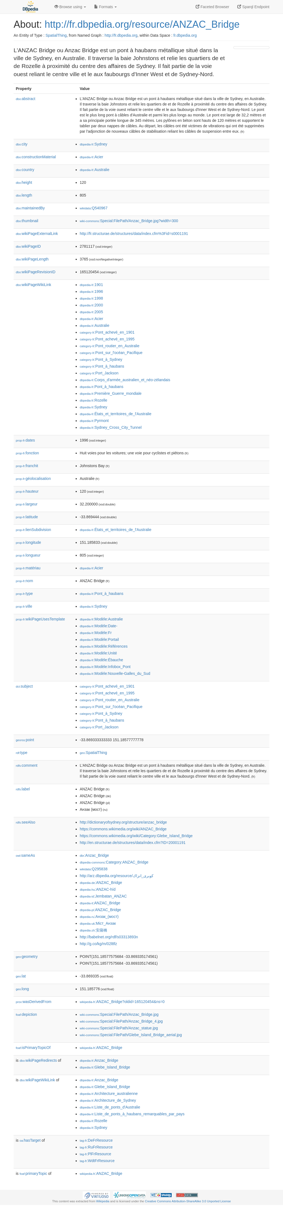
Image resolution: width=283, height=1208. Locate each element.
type (24, 593)
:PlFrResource (95, 1154)
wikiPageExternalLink (37, 233)
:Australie (94, 169)
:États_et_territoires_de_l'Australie (115, 414)
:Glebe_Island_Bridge (105, 1067)
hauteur (27, 491)
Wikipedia (102, 1201)
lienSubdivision (33, 529)
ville (24, 606)
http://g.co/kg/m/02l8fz (98, 944)
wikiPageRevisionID (36, 272)
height (24, 182)
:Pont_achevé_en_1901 (107, 332)
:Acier (91, 157)
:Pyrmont (94, 420)
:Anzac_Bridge (94, 855)
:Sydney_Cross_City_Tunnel (111, 427)
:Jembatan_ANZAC (103, 896)
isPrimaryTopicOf (33, 1047)
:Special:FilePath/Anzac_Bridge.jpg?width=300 (129, 221)
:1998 (91, 298)
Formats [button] (105, 7)
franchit (27, 466)
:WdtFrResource (97, 1161)
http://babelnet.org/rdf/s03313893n (109, 937)
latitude (27, 517)
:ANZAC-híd (97, 889)
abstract (25, 99)
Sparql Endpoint (253, 7)
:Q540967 (93, 208)
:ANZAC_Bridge (101, 882)
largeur (27, 504)
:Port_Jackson (99, 373)
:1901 (91, 284)
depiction (26, 1014)
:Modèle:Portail (99, 639)
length (24, 195)
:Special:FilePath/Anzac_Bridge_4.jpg (121, 1021)
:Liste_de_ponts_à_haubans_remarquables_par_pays (132, 1114)
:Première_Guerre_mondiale (111, 393)
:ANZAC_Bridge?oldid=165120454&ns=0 (122, 1001)
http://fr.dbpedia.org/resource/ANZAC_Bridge (142, 24)
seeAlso (25, 822)
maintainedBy (30, 208)
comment (26, 765)
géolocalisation (33, 478)
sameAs (25, 855)
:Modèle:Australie (101, 619)
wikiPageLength (32, 259)
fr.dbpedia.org (185, 35)
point (25, 740)
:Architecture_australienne (109, 1093)
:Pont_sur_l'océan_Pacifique (111, 352)
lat (21, 976)
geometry (27, 956)
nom (24, 581)
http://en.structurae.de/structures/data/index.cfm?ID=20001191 (133, 842)
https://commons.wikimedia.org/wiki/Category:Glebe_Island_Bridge (136, 836)
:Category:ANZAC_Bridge (114, 862)
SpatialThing (56, 35)
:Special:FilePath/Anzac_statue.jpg (119, 1028)
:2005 (91, 312)
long (22, 989)
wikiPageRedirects (38, 1060)
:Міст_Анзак (98, 923)
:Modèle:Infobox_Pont (105, 666)
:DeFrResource (96, 1140)
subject (24, 686)
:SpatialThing (93, 752)
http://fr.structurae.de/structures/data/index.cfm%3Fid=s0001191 (134, 233)
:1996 (91, 291)
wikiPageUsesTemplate (40, 619)
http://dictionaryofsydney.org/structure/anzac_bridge (123, 822)
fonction (27, 453)
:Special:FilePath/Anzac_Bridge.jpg (119, 1014)
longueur (28, 555)
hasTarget (30, 1140)
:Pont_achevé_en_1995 (107, 339)
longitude (28, 542)
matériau (28, 568)
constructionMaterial (36, 157)
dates (25, 440)
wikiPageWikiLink (33, 284)
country (25, 169)
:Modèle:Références (104, 646)
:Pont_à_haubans (102, 366)
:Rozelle (93, 400)
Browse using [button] (70, 7)
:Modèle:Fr (96, 633)
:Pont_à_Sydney (101, 359)
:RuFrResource (96, 1147)
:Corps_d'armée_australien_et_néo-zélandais (125, 380)
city (21, 144)
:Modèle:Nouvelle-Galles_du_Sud (115, 673)
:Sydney (93, 144)
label (23, 789)
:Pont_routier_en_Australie (109, 346)
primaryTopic (33, 1173)
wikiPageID (28, 246)
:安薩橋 (93, 930)
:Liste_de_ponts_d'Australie (110, 1107)
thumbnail (27, 221)
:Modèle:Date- (98, 626)
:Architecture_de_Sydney (108, 1100)
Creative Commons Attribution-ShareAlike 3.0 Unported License (188, 1201)
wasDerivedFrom (33, 1001)
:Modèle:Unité (98, 653)
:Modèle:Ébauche (101, 660)
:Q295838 (93, 869)
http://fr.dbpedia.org (120, 35)
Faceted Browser (212, 7)
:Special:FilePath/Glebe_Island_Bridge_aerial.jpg (131, 1035)
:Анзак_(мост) (99, 916)
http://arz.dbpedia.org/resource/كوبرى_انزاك (116, 876)
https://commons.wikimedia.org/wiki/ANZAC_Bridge (123, 829)
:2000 (91, 305)
